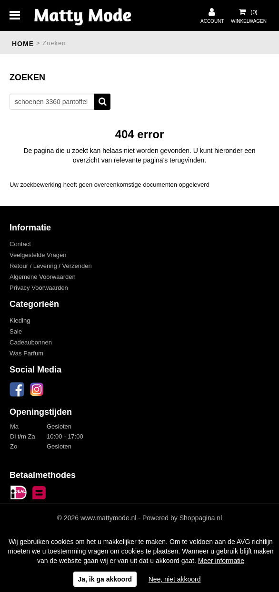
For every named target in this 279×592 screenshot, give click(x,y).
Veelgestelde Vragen (38, 254)
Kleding (20, 320)
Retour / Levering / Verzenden (51, 265)
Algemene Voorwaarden (43, 276)
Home (23, 44)
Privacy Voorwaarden (39, 287)
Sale (16, 331)
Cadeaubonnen (31, 342)
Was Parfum (26, 353)
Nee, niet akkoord (175, 579)
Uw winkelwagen (248, 12)
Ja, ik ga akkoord (105, 579)
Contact (20, 244)
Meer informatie (221, 560)
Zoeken (102, 102)
